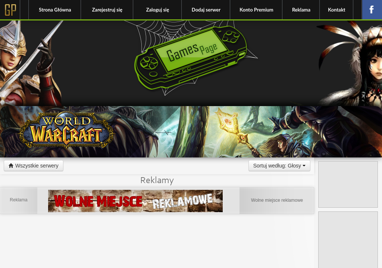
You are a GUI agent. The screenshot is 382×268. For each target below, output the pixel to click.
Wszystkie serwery (34, 166)
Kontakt (336, 10)
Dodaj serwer (206, 10)
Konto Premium (256, 10)
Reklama (301, 10)
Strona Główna (55, 10)
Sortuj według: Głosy (279, 166)
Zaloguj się (157, 10)
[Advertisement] (348, 184)
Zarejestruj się (107, 10)
